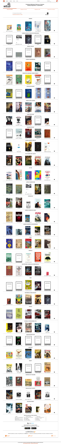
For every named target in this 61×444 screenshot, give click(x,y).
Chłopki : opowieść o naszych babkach (29, 417)
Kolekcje (21, 14)
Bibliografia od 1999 (37, 9)
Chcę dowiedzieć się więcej (26, 443)
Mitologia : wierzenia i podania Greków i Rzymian (19, 417)
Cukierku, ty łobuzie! (27, 419)
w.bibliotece (26, 433)
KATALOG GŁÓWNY (10, 9)
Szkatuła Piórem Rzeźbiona (51, 9)
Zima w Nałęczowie (38, 419)
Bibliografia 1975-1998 (24, 9)
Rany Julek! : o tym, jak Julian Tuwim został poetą (40, 417)
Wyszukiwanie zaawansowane (16, 14)
